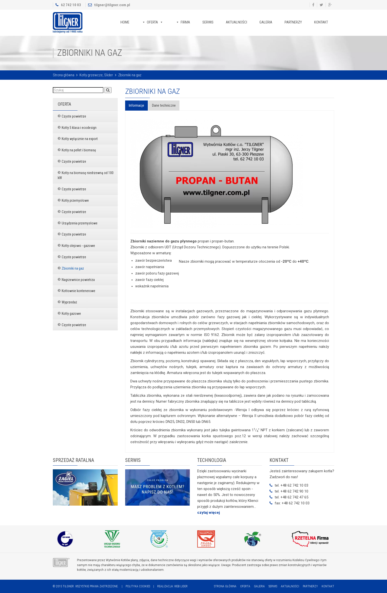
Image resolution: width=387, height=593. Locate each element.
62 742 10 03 (71, 5)
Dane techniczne (164, 105)
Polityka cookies (138, 586)
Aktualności (236, 22)
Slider (108, 75)
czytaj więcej (208, 512)
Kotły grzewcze (91, 75)
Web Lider (181, 586)
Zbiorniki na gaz (152, 91)
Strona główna (63, 75)
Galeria (265, 22)
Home (124, 22)
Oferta (152, 22)
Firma (185, 22)
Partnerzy (293, 22)
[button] (108, 90)
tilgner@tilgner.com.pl (112, 5)
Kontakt (321, 22)
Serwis (207, 22)
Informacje (136, 105)
